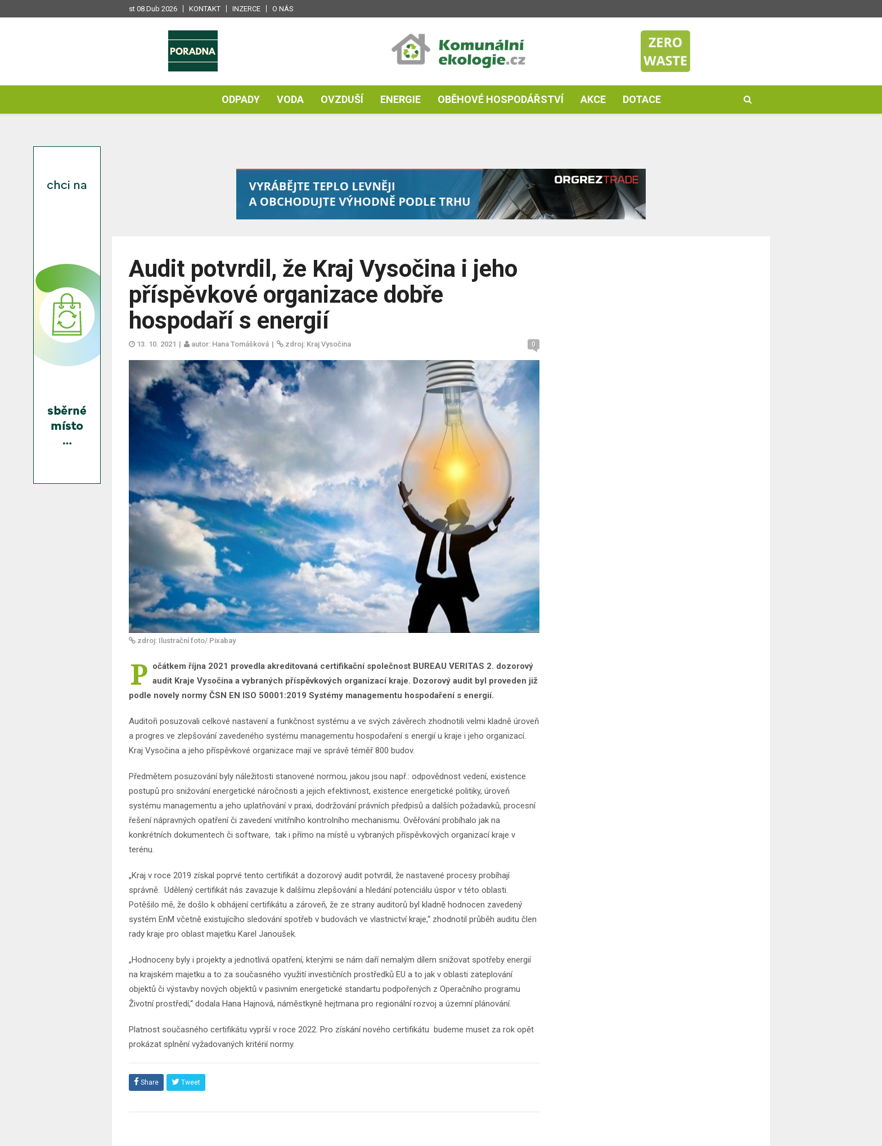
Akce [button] (593, 99)
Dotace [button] (642, 99)
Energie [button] (400, 99)
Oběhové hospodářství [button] (501, 99)
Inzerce (246, 9)
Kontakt (204, 9)
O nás (283, 9)
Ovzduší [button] (342, 99)
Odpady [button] (241, 99)
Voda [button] (290, 99)
